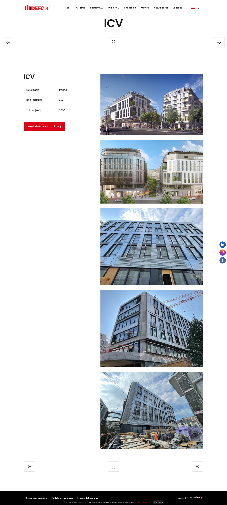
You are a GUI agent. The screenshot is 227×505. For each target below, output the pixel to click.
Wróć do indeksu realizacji (44, 126)
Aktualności (161, 7)
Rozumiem (158, 502)
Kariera (145, 7)
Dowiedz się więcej (142, 502)
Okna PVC (113, 7)
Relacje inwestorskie (36, 498)
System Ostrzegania (87, 498)
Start (68, 7)
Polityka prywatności (62, 498)
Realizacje (130, 7)
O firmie (80, 7)
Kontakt (177, 7)
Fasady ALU (96, 7)
